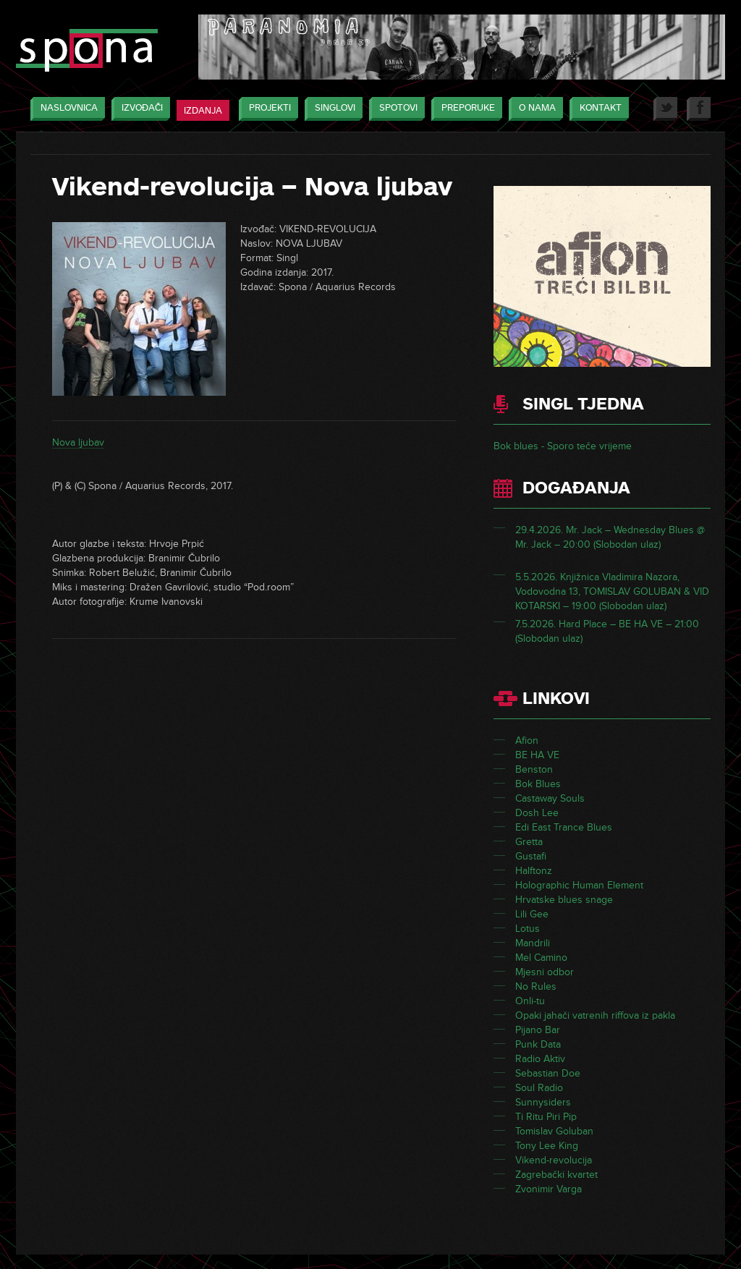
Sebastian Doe (547, 1073)
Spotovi (395, 109)
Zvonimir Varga (548, 1189)
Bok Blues (538, 783)
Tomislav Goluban (554, 1131)
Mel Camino (541, 957)
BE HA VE (537, 755)
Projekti (266, 109)
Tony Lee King (546, 1145)
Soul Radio (539, 1087)
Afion (526, 740)
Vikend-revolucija (553, 1160)
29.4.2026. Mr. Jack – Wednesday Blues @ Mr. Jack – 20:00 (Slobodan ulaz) (610, 537)
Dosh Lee (537, 812)
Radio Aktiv (540, 1058)
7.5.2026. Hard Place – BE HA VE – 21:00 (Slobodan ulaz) (607, 631)
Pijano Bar (537, 1029)
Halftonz (533, 870)
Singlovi (331, 109)
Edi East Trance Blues (563, 827)
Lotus (527, 928)
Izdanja (203, 111)
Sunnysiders (543, 1102)
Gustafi (530, 856)
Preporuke (464, 109)
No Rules (535, 986)
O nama (534, 109)
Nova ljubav (78, 442)
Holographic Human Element (579, 885)
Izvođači (138, 109)
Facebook (699, 109)
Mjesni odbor (544, 972)
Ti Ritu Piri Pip (546, 1116)
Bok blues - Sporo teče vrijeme (563, 446)
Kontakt (597, 109)
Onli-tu (530, 1001)
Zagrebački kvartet (556, 1174)
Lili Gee (532, 914)
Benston (534, 769)
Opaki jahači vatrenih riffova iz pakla (595, 1015)
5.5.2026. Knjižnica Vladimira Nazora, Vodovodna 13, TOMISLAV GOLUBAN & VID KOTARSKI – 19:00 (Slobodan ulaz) (612, 591)
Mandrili (532, 943)
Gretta (529, 841)
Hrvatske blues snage (564, 899)
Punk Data (538, 1044)
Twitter (665, 109)
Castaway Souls (550, 798)
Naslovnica (65, 109)
